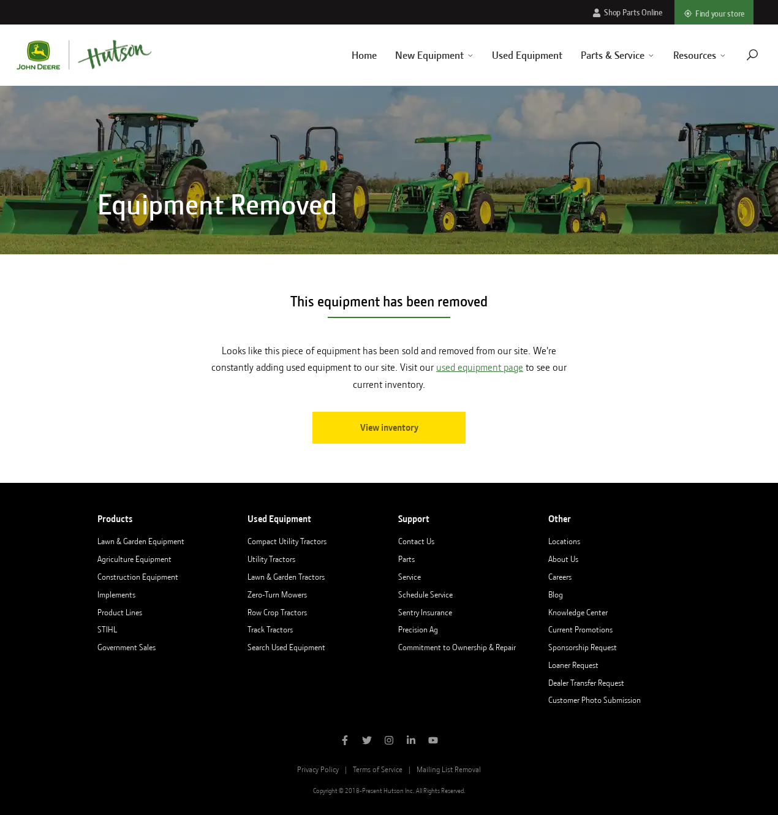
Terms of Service (377, 769)
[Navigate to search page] (736, 55)
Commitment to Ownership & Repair (457, 647)
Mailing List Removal (449, 769)
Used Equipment (512, 55)
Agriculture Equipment (134, 559)
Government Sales (126, 647)
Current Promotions (580, 629)
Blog (555, 594)
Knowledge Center (578, 612)
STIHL (107, 629)
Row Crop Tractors (277, 612)
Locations (564, 541)
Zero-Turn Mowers (277, 594)
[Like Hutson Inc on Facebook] (345, 741)
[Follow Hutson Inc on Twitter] (367, 741)
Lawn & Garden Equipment (140, 541)
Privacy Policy (318, 769)
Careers (560, 577)
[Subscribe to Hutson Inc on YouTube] (433, 741)
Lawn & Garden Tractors (286, 577)
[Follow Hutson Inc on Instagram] (389, 741)
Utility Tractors (271, 559)
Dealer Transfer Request (586, 683)
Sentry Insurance (425, 612)
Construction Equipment (137, 577)
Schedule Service (425, 594)
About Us (563, 559)
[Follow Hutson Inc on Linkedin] (411, 741)
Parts (406, 559)
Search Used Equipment (286, 647)
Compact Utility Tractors (287, 541)
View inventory (389, 427)
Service (409, 577)
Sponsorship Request (582, 647)
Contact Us (416, 541)
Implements (116, 594)
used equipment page (479, 367)
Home (348, 55)
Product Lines (119, 612)
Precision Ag (418, 629)
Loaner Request (573, 665)
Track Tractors (270, 629)
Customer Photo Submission (594, 700)
